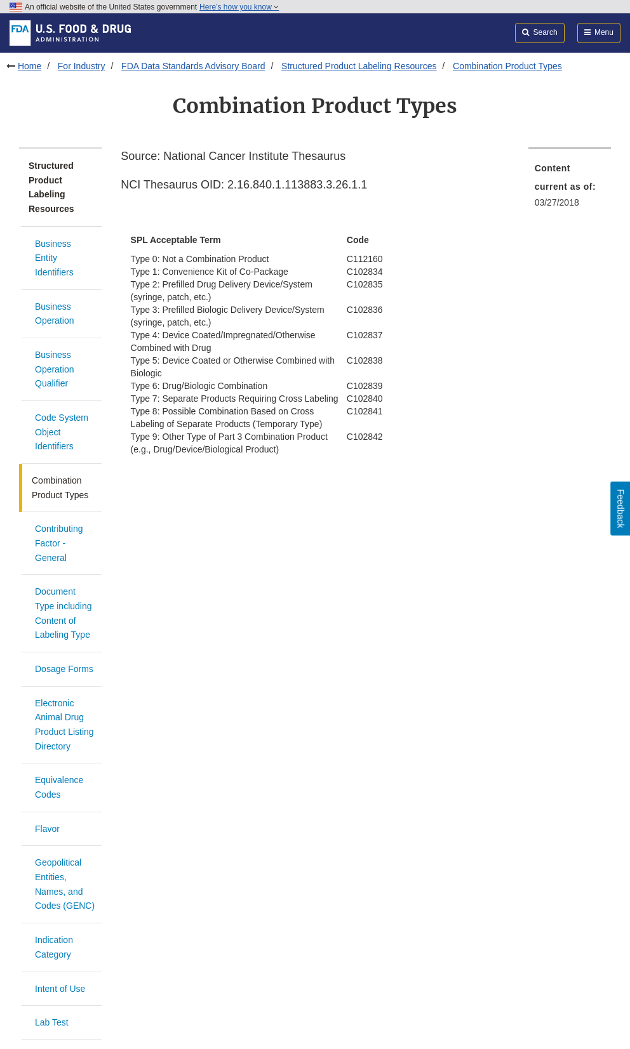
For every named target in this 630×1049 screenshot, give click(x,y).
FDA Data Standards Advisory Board (193, 66)
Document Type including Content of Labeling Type (63, 613)
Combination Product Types (507, 66)
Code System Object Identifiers (61, 431)
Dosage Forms (64, 669)
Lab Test (52, 1022)
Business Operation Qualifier (54, 369)
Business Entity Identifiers (54, 258)
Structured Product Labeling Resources (358, 66)
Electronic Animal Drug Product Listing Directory (64, 724)
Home (29, 66)
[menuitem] (569, 189)
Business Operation (54, 313)
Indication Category (54, 947)
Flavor (47, 829)
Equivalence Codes (59, 787)
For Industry (81, 66)
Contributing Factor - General (59, 543)
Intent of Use (60, 989)
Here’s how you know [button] (239, 7)
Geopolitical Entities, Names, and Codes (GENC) (65, 884)
